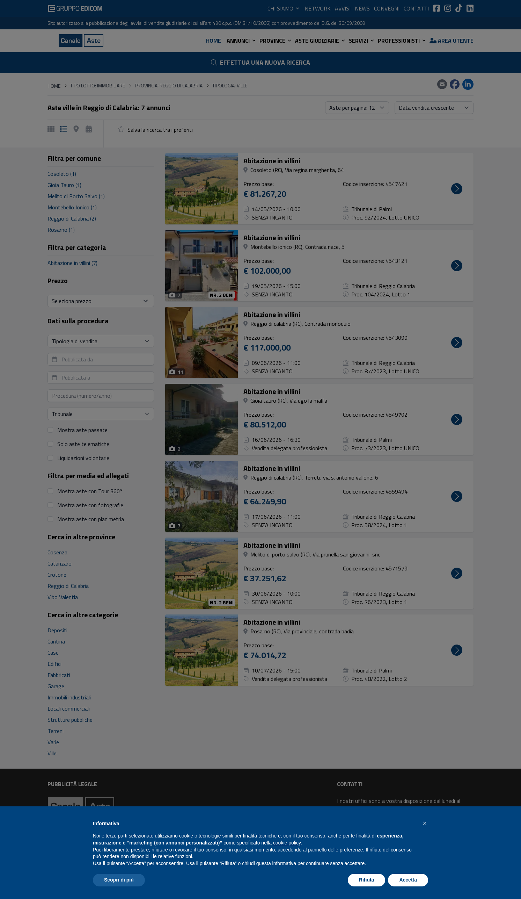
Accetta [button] (408, 880)
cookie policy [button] (287, 843)
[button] (424, 823)
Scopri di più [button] (119, 880)
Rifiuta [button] (366, 880)
